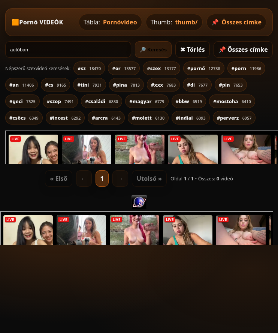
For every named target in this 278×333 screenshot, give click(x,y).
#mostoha (232, 101)
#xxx (163, 84)
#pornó (203, 68)
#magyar (146, 101)
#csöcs (24, 117)
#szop (60, 101)
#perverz (234, 117)
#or (124, 68)
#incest (65, 117)
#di (197, 84)
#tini (89, 84)
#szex (161, 68)
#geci (22, 101)
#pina (126, 84)
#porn (247, 68)
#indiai (191, 117)
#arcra (106, 117)
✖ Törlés (192, 49)
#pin (231, 84)
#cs (55, 84)
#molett (148, 117)
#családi (101, 101)
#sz (89, 68)
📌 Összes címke (243, 49)
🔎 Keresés (153, 49)
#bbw (189, 101)
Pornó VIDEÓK (41, 22)
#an (21, 84)
